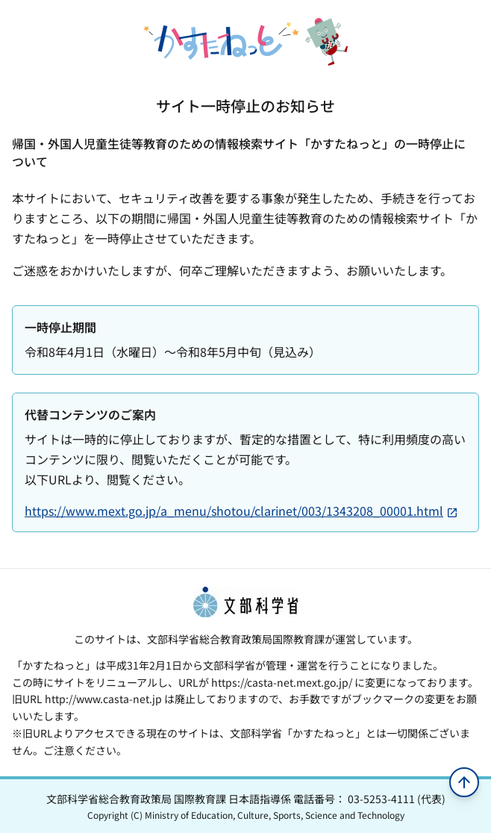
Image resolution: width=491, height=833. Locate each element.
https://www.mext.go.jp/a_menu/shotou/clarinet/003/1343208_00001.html (241, 511)
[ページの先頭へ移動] (464, 782)
